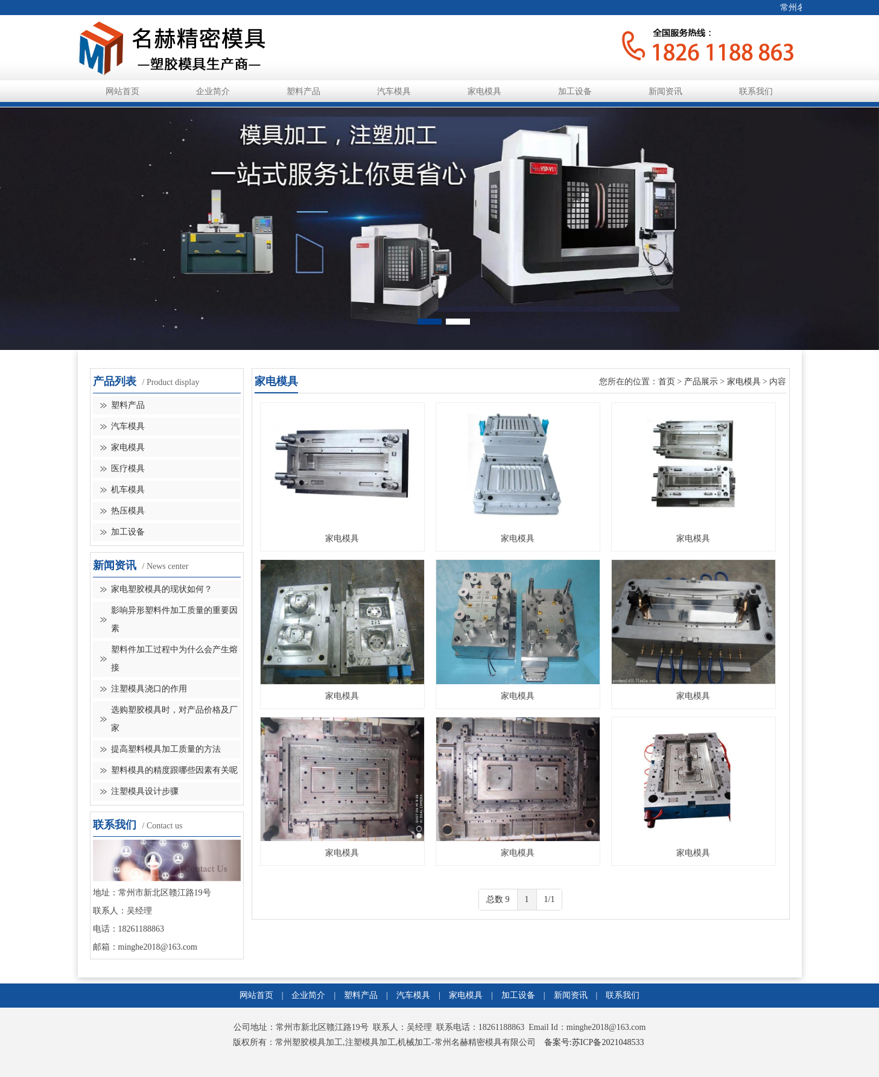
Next (796, 222)
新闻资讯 (665, 91)
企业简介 (213, 91)
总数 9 (498, 899)
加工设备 (575, 91)
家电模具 (484, 91)
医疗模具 (128, 468)
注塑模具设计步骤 (145, 791)
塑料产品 (303, 91)
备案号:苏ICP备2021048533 (594, 1042)
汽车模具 (394, 91)
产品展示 (701, 381)
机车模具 (128, 489)
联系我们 (756, 91)
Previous (83, 222)
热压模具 (128, 510)
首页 (666, 381)
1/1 (549, 899)
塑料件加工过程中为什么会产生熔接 (174, 658)
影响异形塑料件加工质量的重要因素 (174, 619)
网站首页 (122, 91)
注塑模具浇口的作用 (149, 688)
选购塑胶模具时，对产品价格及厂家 (174, 718)
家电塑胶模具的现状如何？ (161, 589)
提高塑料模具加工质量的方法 (166, 749)
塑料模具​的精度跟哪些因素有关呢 (174, 770)
